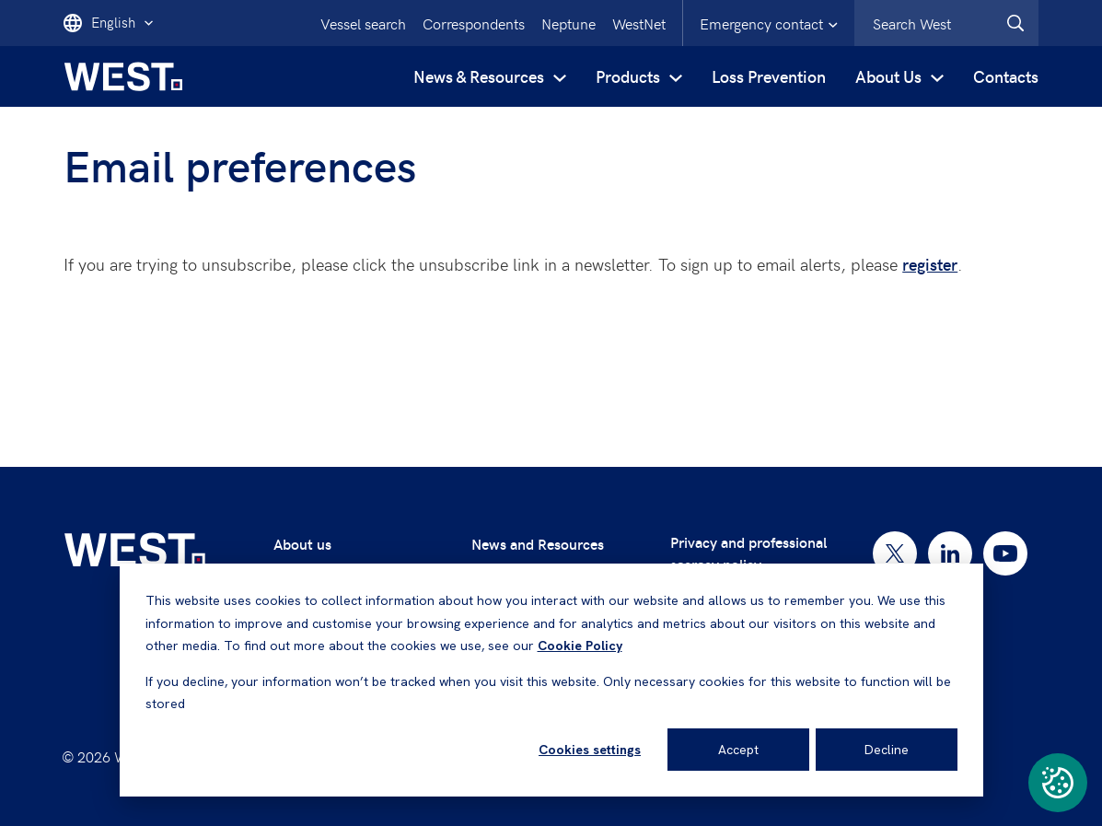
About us (302, 543)
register (929, 263)
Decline (886, 749)
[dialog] (551, 680)
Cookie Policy (580, 645)
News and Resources (537, 543)
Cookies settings (590, 749)
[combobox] (946, 23)
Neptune (568, 23)
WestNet (639, 23)
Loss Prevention (769, 75)
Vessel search (363, 23)
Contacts (1005, 75)
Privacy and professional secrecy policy (748, 553)
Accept (738, 749)
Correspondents (474, 23)
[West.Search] (1015, 23)
